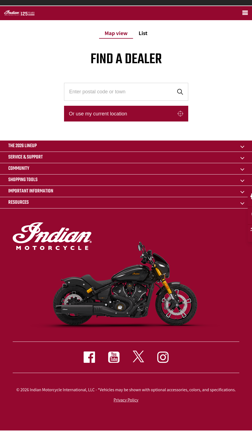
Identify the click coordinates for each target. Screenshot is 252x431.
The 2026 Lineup (22, 146)
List (143, 32)
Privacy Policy (126, 400)
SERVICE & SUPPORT (25, 157)
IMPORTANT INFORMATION (30, 191)
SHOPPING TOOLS (23, 180)
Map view (116, 32)
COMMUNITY (18, 169)
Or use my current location (98, 113)
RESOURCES (18, 203)
